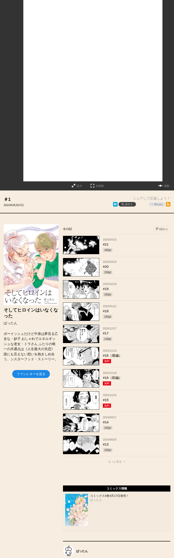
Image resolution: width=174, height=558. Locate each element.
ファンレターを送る (31, 374)
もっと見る (115, 461)
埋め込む (159, 204)
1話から (163, 229)
